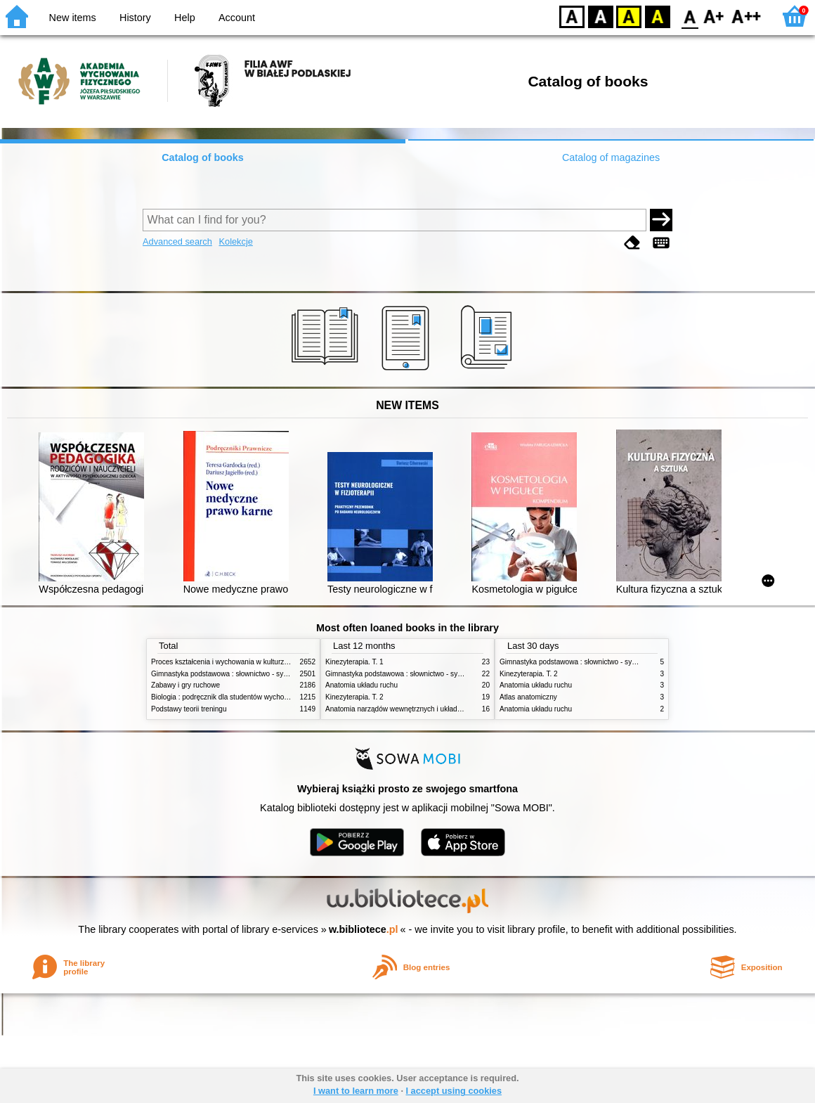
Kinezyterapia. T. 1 (354, 662)
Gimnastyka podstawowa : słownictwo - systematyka (233, 674)
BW (601, 16)
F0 (689, 16)
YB (628, 16)
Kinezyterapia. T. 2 (354, 697)
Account (237, 17)
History (135, 17)
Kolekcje (235, 241)
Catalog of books (203, 157)
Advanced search (177, 241)
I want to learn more (355, 1090)
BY (657, 16)
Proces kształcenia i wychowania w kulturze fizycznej (234, 662)
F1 (714, 16)
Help (184, 17)
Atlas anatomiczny (528, 697)
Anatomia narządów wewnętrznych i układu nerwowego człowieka (428, 709)
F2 (746, 16)
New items (72, 17)
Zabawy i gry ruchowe (185, 685)
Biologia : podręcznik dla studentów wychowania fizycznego (244, 697)
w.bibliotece (363, 929)
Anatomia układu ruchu (361, 685)
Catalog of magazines (611, 157)
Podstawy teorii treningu (189, 709)
